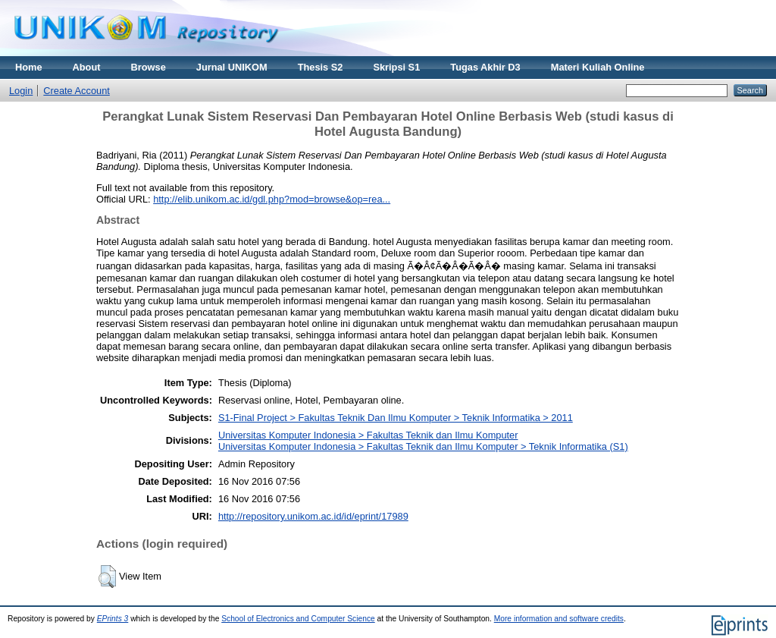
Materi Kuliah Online (598, 67)
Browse (148, 67)
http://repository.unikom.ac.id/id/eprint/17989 (313, 516)
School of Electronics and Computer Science (298, 618)
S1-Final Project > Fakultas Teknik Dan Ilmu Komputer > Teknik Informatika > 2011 (395, 417)
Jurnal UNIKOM (232, 67)
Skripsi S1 (396, 67)
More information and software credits (559, 618)
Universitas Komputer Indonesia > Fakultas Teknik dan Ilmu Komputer (368, 435)
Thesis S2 (320, 67)
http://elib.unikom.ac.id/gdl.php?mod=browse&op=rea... (271, 199)
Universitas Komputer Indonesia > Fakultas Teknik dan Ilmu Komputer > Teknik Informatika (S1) (423, 446)
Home (28, 67)
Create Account (76, 90)
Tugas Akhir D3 (485, 67)
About (87, 67)
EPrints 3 (113, 618)
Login (21, 90)
